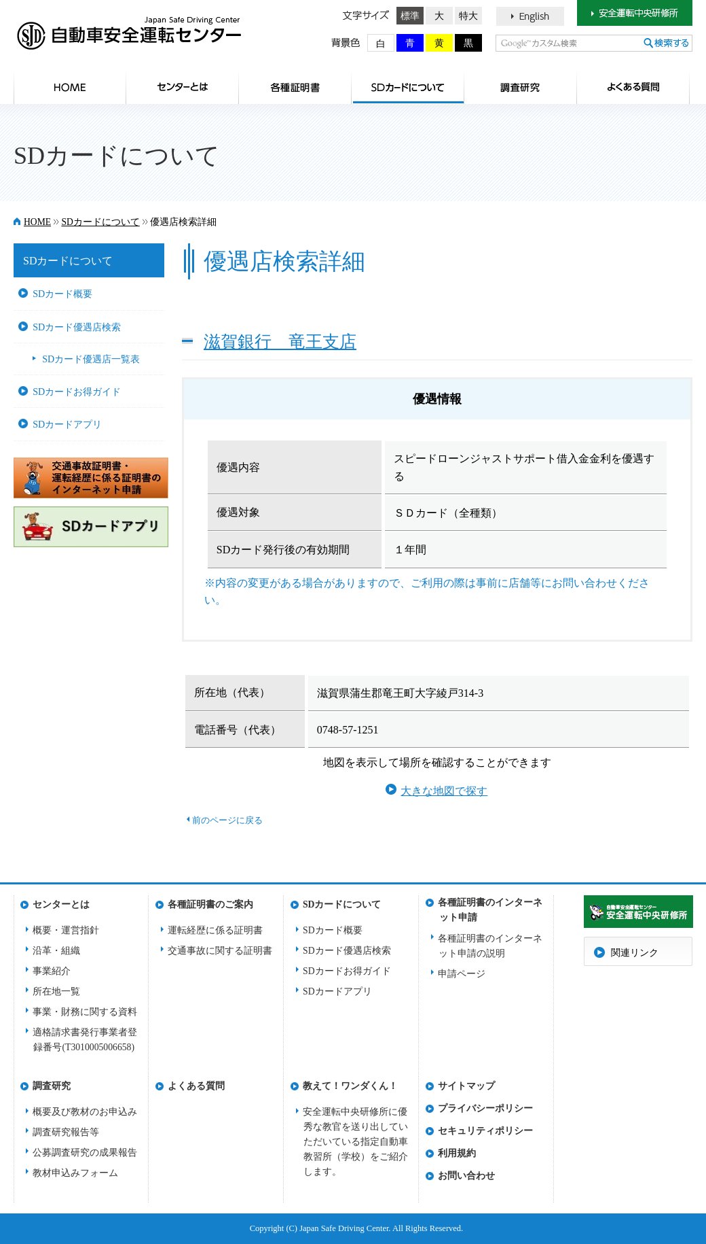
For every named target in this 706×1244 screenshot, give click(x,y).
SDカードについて (408, 87)
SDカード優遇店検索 (77, 327)
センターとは (183, 87)
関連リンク (634, 953)
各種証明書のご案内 (295, 87)
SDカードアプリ (67, 424)
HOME (70, 87)
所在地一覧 (56, 991)
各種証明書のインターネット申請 (490, 906)
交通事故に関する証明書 (220, 951)
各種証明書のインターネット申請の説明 (490, 945)
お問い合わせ (466, 1176)
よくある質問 (633, 87)
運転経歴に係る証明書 (215, 930)
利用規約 (457, 1153)
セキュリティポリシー (485, 1131)
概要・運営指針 (66, 930)
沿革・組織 (56, 951)
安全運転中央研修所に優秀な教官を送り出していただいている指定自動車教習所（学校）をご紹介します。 (355, 1142)
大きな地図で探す (444, 791)
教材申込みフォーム (75, 1173)
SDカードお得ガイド (77, 391)
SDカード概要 (62, 293)
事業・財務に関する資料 (85, 1012)
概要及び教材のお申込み (85, 1112)
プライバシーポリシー (485, 1108)
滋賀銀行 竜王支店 (280, 341)
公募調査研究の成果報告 (85, 1152)
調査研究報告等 (66, 1132)
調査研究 (521, 87)
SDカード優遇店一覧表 (91, 358)
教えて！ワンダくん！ (350, 1086)
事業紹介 (52, 971)
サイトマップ (466, 1086)
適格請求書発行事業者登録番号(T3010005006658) (85, 1039)
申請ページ (461, 974)
